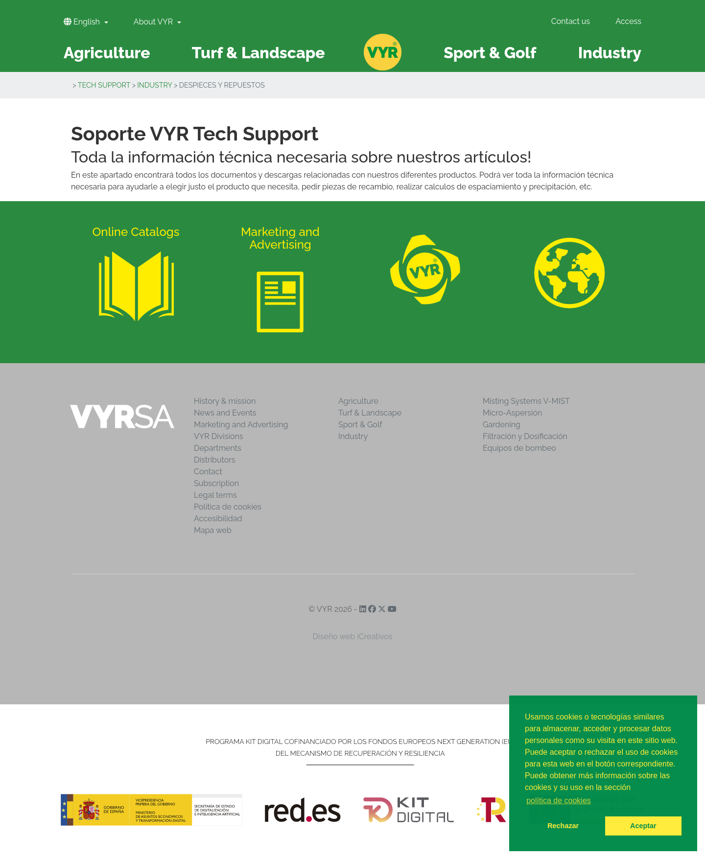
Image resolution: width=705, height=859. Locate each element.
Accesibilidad (218, 518)
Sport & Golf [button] (490, 53)
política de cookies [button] (558, 800)
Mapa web (213, 530)
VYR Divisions (218, 436)
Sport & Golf (360, 424)
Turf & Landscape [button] (258, 53)
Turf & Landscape (369, 413)
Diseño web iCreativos (353, 636)
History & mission (225, 401)
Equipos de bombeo (519, 448)
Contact (208, 471)
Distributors (214, 459)
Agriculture (358, 401)
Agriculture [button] (107, 53)
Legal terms (215, 495)
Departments (217, 448)
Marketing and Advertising (241, 424)
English (83, 21)
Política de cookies (227, 506)
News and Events (225, 413)
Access (628, 21)
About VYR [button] (154, 21)
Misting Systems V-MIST (526, 401)
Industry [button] (609, 53)
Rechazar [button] (563, 826)
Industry (154, 85)
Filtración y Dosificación (525, 436)
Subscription (216, 483)
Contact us (570, 21)
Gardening (501, 424)
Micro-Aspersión (512, 413)
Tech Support (104, 85)
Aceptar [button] (643, 826)
